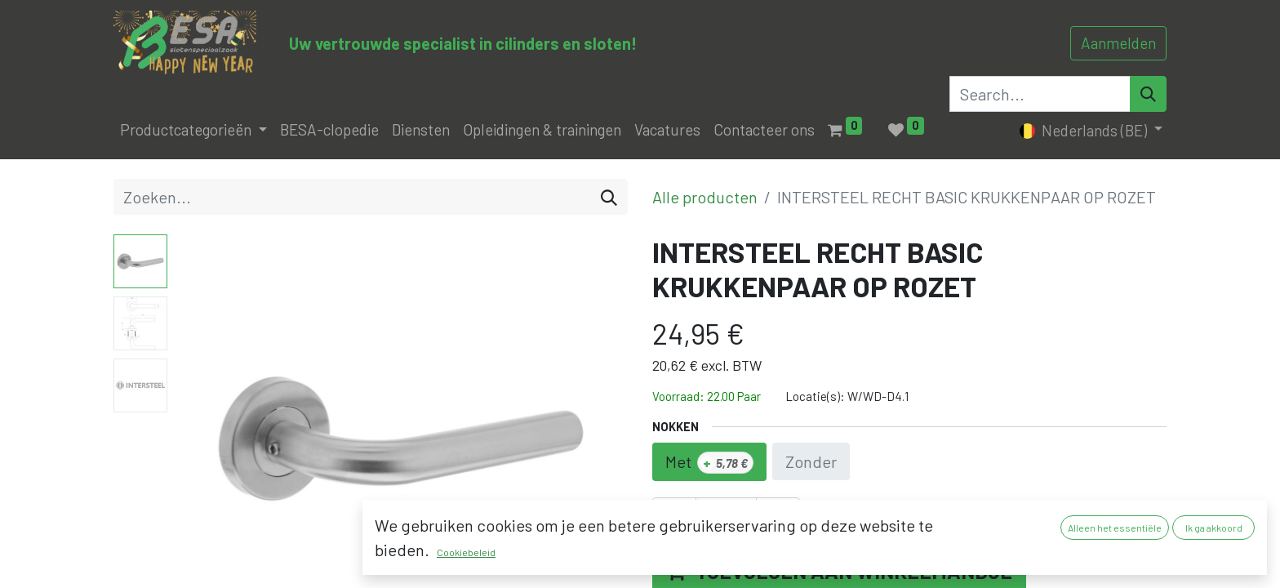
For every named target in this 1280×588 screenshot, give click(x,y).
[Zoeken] (609, 197)
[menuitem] (329, 130)
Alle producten (705, 197)
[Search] (1148, 94)
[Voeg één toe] (778, 520)
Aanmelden (1118, 42)
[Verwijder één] (674, 520)
